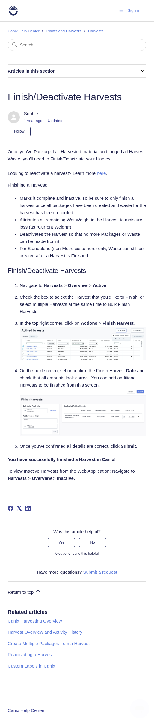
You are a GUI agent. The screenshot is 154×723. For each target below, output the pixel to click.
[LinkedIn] (28, 508)
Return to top (24, 591)
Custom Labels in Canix (31, 665)
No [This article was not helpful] (92, 542)
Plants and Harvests (63, 31)
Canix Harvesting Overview (35, 620)
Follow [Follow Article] (19, 131)
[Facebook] (10, 508)
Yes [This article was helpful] (61, 542)
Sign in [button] (134, 10)
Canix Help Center (24, 31)
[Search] (77, 45)
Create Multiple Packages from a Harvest (49, 643)
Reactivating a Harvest (30, 654)
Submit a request (100, 572)
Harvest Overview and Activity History (45, 632)
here (101, 173)
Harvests (95, 31)
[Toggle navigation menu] (121, 10)
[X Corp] (19, 508)
